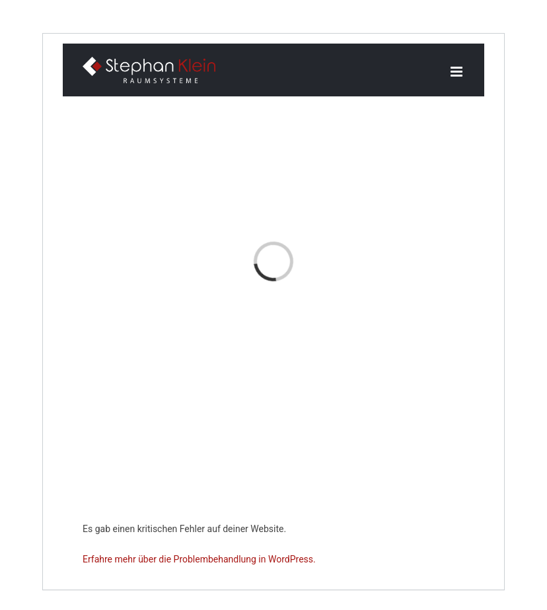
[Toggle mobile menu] (457, 72)
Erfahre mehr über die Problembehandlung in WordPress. (199, 559)
